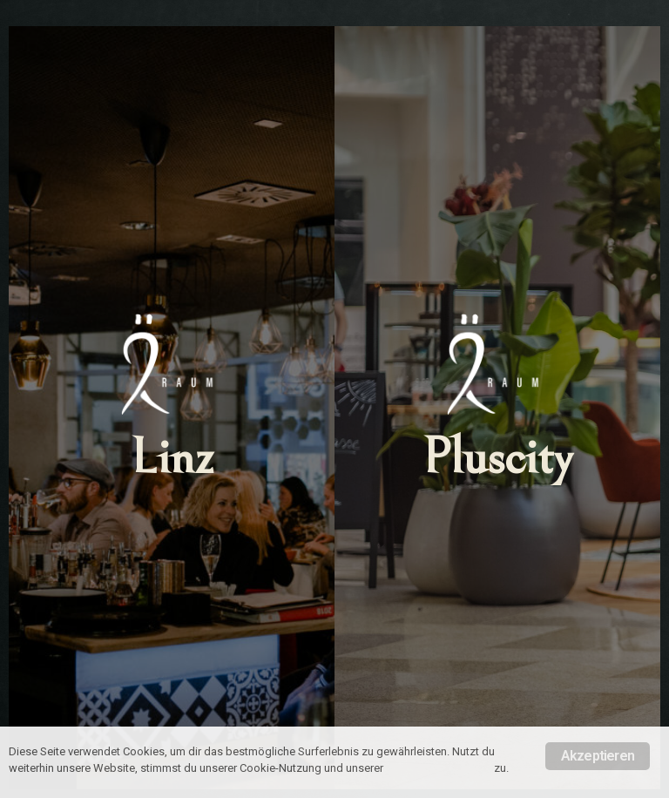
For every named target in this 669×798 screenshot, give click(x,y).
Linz (172, 458)
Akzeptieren (597, 755)
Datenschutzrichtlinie (438, 767)
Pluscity (497, 458)
